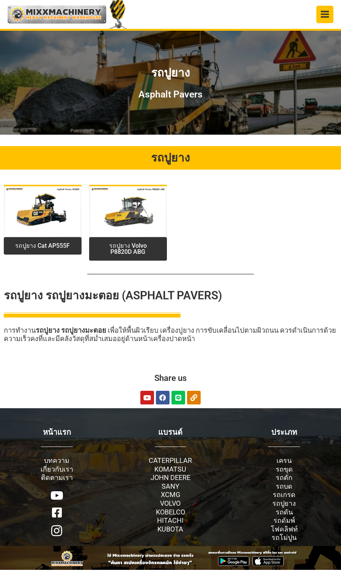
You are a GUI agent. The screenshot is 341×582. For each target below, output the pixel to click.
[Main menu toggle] (325, 14)
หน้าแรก (57, 432)
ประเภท (284, 432)
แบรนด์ (170, 432)
